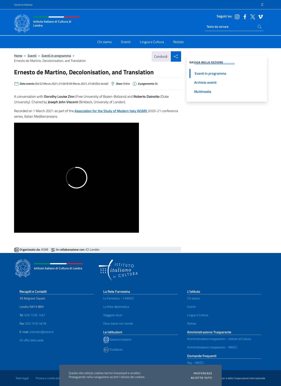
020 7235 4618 (35, 323)
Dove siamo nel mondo (118, 323)
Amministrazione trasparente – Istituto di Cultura (219, 338)
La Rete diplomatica (116, 306)
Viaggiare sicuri (112, 315)
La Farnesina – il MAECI (118, 298)
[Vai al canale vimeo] (259, 16)
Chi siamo (193, 298)
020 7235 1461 (34, 315)
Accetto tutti (201, 377)
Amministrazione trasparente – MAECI (212, 347)
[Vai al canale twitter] (252, 16)
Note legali (22, 378)
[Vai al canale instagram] (236, 16)
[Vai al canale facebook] (244, 16)
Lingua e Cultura (197, 315)
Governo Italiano (23, 5)
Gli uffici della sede (32, 340)
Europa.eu (113, 349)
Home (18, 55)
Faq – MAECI (195, 362)
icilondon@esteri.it (41, 331)
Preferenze (203, 373)
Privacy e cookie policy (49, 378)
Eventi (32, 55)
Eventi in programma (56, 55)
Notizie (191, 323)
